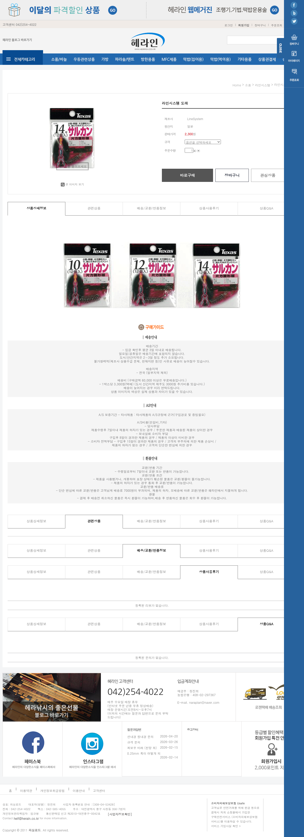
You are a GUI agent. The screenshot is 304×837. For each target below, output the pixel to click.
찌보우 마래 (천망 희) (142, 748)
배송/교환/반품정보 (151, 208)
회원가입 (243, 25)
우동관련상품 (84, 59)
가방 (104, 59)
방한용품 (148, 59)
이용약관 (26, 790)
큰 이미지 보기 (72, 184)
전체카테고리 (24, 59)
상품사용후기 (209, 208)
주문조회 (276, 25)
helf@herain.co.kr (26, 818)
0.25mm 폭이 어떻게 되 (144, 753)
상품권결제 (267, 59)
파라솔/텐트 (124, 59)
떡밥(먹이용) (220, 59)
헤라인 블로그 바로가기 (17, 40)
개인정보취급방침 (52, 790)
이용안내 (79, 790)
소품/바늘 (59, 59)
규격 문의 (133, 742)
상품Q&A (266, 208)
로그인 (228, 25)
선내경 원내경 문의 (140, 736)
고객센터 (99, 790)
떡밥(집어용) (193, 59)
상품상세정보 (36, 208)
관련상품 (94, 208)
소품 (248, 85)
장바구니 (260, 25)
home (237, 85)
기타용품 (244, 59)
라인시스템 (262, 85)
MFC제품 (169, 59)
